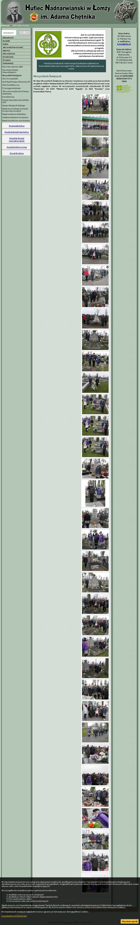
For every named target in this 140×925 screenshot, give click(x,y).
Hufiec (6, 44)
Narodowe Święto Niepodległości (10, 71)
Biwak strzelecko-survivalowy (16, 120)
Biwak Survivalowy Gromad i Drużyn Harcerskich (15, 110)
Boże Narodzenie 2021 (12, 67)
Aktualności (8, 37)
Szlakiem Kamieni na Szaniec (15, 117)
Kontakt (6, 41)
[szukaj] (8, 33)
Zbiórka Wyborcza (10, 85)
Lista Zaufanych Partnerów (14, 916)
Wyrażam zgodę (130, 921)
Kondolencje (8, 97)
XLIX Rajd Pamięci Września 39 (16, 82)
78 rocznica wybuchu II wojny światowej (15, 92)
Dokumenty (8, 63)
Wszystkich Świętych (11, 75)
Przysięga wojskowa (11, 88)
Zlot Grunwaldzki (10, 78)
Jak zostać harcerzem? (13, 47)
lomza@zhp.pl (124, 44)
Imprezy (6, 50)
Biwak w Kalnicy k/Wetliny (14, 114)
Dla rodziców (9, 53)
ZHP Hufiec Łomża (20, 25)
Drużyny (7, 60)
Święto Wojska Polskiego (13, 105)
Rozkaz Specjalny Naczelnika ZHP (15, 101)
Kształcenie (8, 57)
